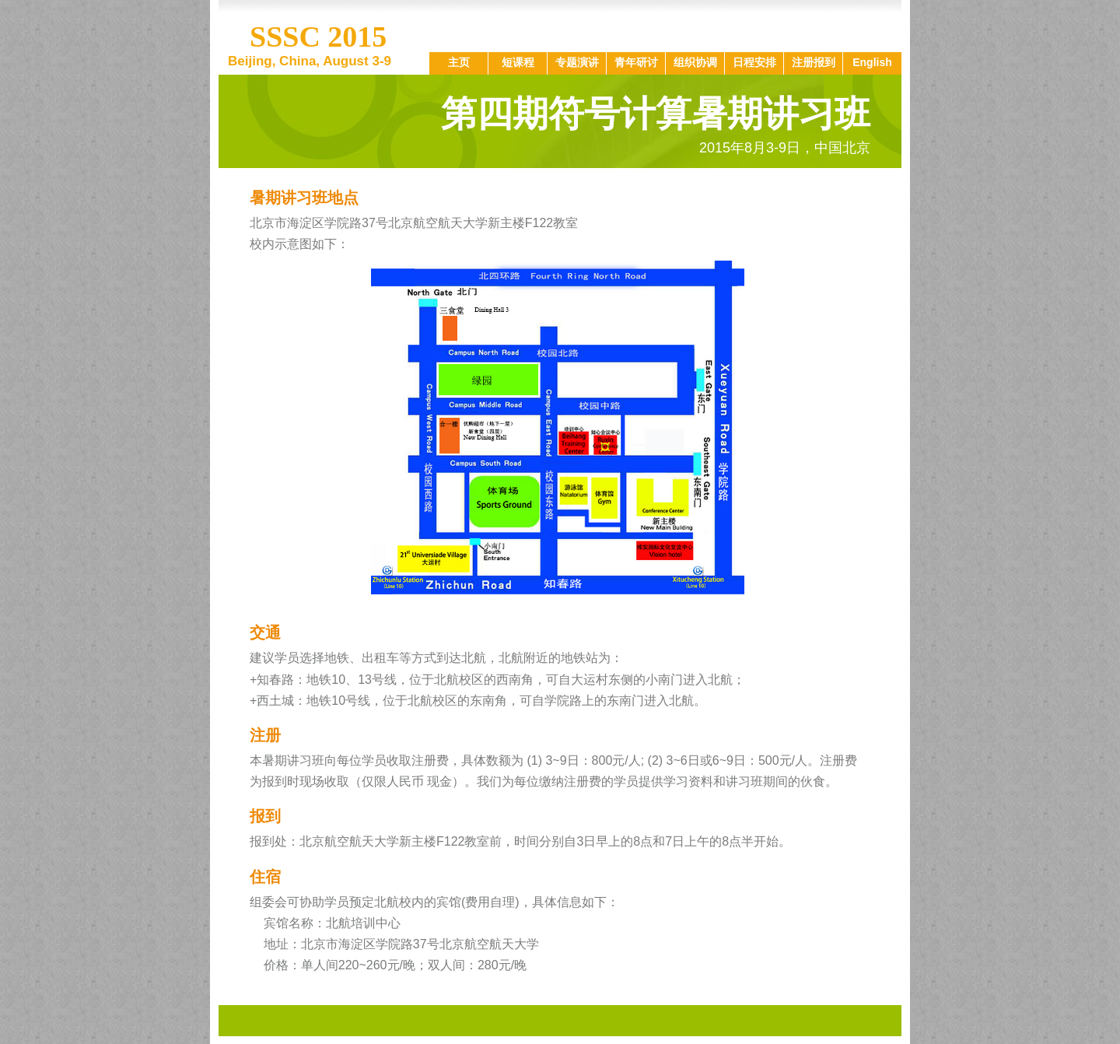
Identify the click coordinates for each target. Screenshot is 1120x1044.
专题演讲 (577, 62)
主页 (459, 62)
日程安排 (754, 62)
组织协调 (695, 62)
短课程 (518, 62)
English (872, 62)
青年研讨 (636, 62)
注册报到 (813, 62)
